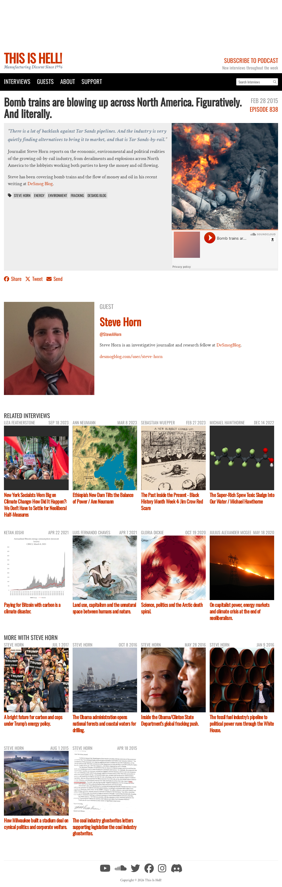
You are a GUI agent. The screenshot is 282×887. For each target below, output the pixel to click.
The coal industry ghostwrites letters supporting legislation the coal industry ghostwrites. (105, 826)
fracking (77, 195)
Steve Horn (22, 195)
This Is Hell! (33, 58)
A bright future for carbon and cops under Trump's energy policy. (33, 720)
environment (57, 195)
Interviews (17, 81)
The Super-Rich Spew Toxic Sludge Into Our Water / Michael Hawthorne (242, 498)
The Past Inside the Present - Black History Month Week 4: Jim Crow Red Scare (172, 501)
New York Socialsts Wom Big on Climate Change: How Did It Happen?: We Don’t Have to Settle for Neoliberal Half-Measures (35, 504)
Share (13, 278)
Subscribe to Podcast (251, 60)
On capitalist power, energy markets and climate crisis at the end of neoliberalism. (239, 611)
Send (54, 278)
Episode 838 (264, 109)
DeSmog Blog (40, 184)
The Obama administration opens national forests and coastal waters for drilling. (104, 723)
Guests (45, 81)
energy (39, 195)
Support (92, 81)
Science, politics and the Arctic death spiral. (172, 608)
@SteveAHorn (110, 334)
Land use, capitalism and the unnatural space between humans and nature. (104, 608)
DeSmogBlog (228, 345)
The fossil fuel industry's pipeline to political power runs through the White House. (242, 723)
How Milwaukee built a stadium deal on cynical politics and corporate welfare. (36, 823)
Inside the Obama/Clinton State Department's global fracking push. (170, 720)
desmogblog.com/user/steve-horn (131, 357)
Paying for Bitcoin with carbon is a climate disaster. (32, 608)
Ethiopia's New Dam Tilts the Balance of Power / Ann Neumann (103, 498)
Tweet (34, 278)
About (67, 81)
